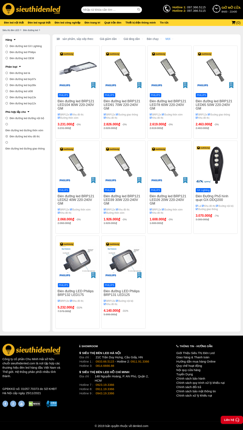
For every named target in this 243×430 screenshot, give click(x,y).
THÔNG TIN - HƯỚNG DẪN (196, 346)
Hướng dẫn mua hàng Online (196, 361)
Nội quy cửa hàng (188, 370)
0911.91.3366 (140, 361)
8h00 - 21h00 (231, 9)
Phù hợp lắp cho (15, 111)
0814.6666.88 (105, 365)
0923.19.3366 (105, 384)
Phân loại (11, 66)
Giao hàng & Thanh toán (192, 357)
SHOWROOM (89, 346)
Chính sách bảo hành (190, 378)
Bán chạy (153, 39)
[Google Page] (13, 404)
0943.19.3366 (105, 393)
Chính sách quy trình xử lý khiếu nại (200, 382)
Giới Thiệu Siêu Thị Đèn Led (195, 353)
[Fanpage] (5, 404)
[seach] (139, 9)
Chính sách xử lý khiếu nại (194, 395)
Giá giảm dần (108, 39)
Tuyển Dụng (184, 374)
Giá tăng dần (132, 39)
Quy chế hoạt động (189, 365)
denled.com (140, 426)
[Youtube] (21, 404)
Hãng (8, 39)
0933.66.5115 (105, 361)
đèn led (25, 367)
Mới (167, 39)
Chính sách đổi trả (188, 387)
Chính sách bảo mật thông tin (196, 391)
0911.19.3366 (105, 389)
